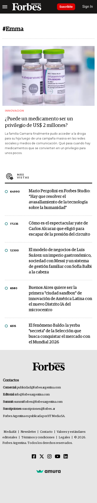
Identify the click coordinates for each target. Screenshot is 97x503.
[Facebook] (34, 456)
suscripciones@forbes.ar (38, 408)
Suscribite (66, 6)
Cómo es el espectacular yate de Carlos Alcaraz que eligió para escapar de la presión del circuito (59, 229)
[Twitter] (41, 456)
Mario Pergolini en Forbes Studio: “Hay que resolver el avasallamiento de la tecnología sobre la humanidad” (59, 199)
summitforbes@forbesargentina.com (38, 401)
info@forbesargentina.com (32, 394)
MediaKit (10, 431)
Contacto (46, 431)
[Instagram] (49, 456)
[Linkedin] (66, 456)
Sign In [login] (87, 7)
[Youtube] (57, 456)
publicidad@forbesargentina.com (39, 387)
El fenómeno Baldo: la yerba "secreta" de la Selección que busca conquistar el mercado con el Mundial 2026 (59, 334)
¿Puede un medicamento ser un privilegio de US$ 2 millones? (39, 122)
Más (54, 176)
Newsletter (28, 431)
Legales (64, 437)
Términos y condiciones (38, 437)
